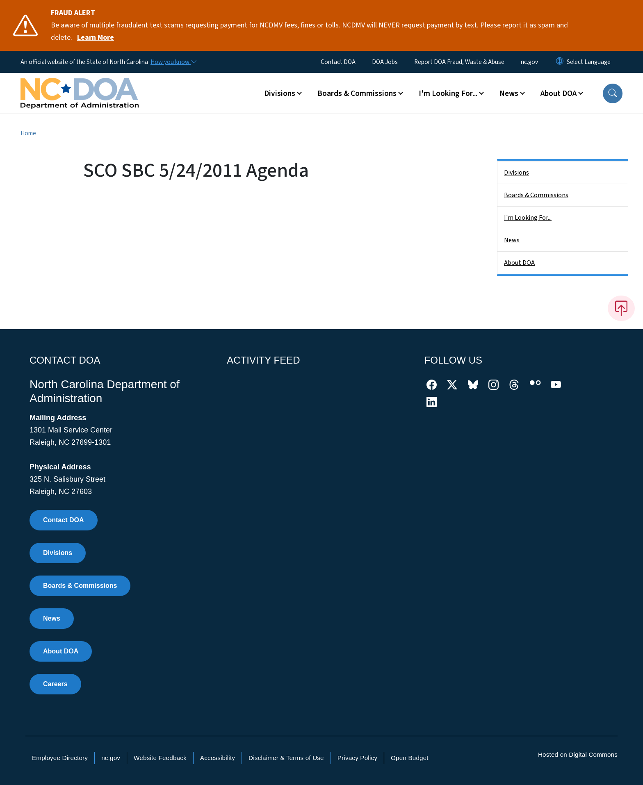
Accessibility (217, 757)
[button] (612, 93)
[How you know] (173, 62)
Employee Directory (60, 757)
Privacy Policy (357, 757)
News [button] (508, 93)
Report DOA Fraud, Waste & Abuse (459, 61)
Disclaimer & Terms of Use (286, 757)
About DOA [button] (558, 93)
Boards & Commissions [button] (357, 93)
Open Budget (410, 757)
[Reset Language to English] (559, 62)
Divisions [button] (279, 93)
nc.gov (529, 61)
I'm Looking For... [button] (448, 93)
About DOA (519, 262)
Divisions (516, 172)
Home (28, 133)
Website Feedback (160, 757)
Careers (55, 683)
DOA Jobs (385, 61)
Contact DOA (338, 61)
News (512, 240)
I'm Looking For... (528, 217)
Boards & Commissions (536, 195)
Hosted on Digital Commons (578, 754)
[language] (589, 62)
